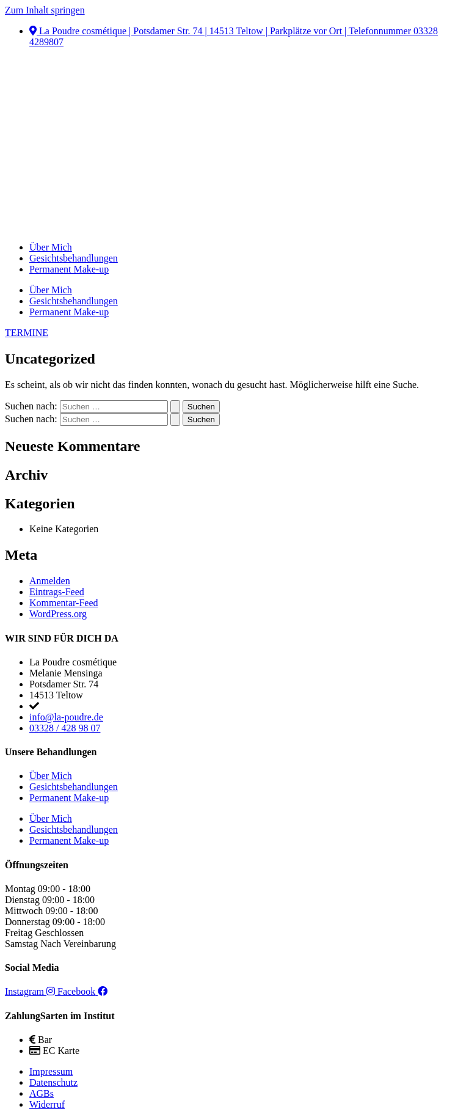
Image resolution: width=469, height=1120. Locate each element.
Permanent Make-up (69, 269)
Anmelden (49, 581)
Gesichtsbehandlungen (73, 258)
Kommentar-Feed (63, 603)
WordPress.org (58, 614)
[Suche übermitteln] (175, 406)
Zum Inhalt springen (45, 10)
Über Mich (50, 247)
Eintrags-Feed (56, 592)
